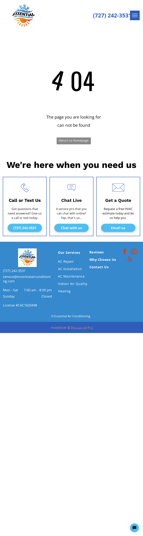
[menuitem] (73, 251)
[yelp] (130, 260)
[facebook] (124, 252)
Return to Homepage (73, 140)
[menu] (135, 15)
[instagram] (133, 252)
